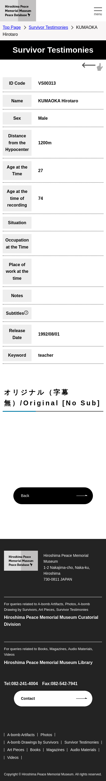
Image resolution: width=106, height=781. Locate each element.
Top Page (12, 27)
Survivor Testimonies (48, 27)
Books (35, 750)
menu (98, 14)
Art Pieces (15, 750)
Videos (13, 757)
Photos (46, 735)
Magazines (55, 750)
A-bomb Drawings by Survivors (32, 742)
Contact (28, 698)
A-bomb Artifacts (21, 735)
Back (25, 496)
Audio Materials (83, 750)
